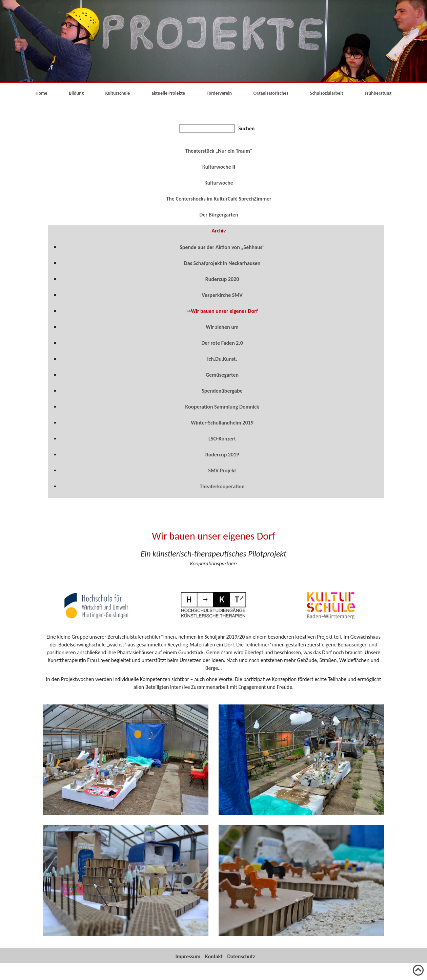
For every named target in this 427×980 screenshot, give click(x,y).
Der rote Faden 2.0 (222, 343)
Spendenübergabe (222, 391)
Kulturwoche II (218, 167)
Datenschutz (241, 956)
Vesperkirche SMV (222, 295)
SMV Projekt (222, 470)
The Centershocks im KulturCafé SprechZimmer (218, 198)
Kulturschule (117, 93)
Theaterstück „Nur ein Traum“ (218, 151)
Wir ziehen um (222, 327)
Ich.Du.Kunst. (222, 359)
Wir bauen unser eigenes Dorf (224, 311)
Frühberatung (378, 93)
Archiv (219, 230)
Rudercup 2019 (222, 454)
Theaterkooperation (222, 486)
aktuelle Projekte (168, 93)
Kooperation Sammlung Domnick (222, 406)
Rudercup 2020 (222, 279)
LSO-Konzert (222, 438)
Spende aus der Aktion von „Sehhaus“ (222, 247)
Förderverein (219, 93)
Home (41, 93)
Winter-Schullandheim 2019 (222, 422)
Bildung (76, 93)
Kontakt (214, 956)
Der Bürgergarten (218, 214)
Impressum (188, 956)
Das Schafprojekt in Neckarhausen (222, 263)
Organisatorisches (270, 93)
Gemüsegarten (222, 375)
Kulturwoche (218, 183)
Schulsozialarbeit (326, 93)
